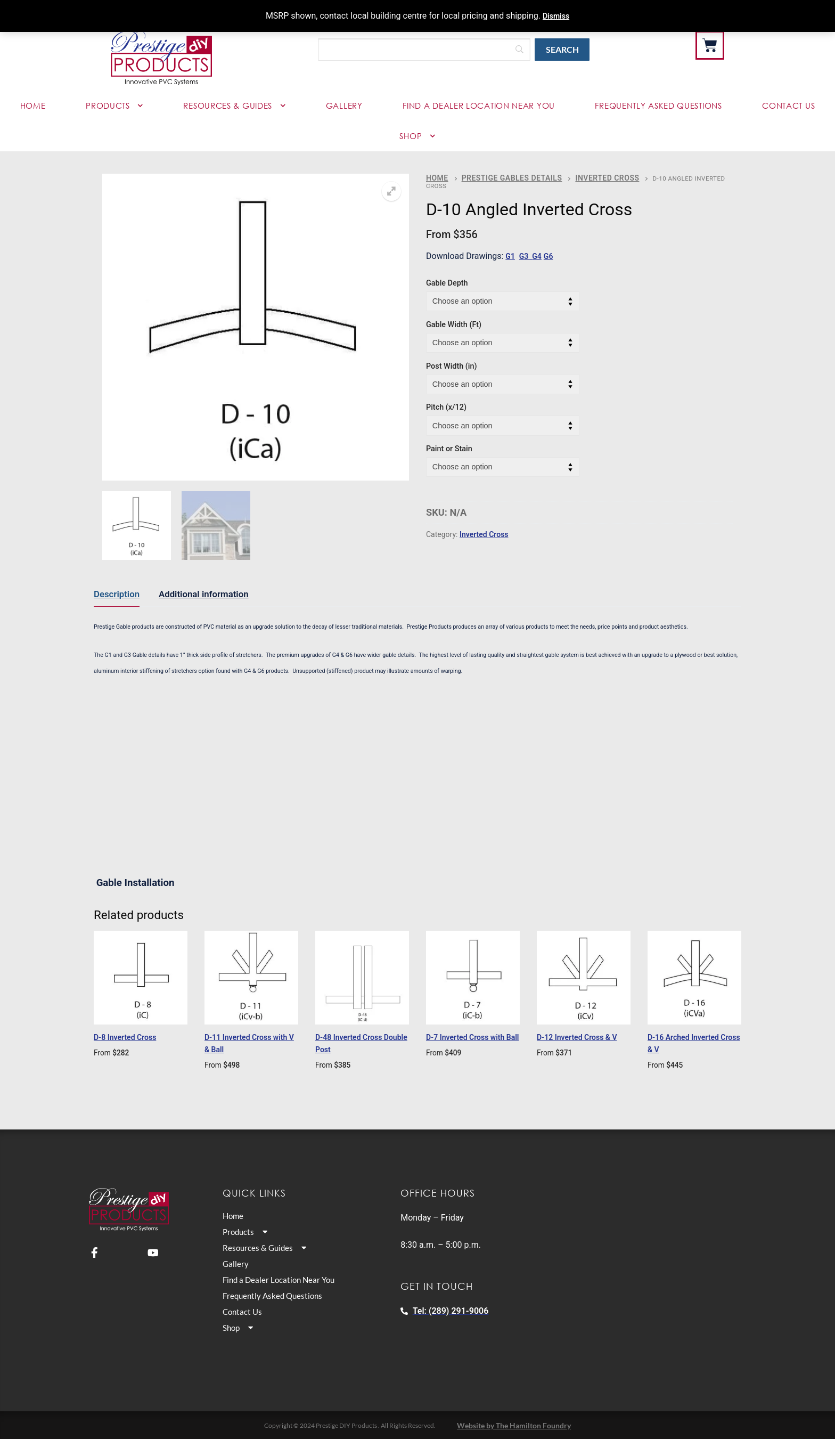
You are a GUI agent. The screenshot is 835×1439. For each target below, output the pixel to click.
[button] (391, 191)
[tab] (117, 594)
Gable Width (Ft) (453, 315)
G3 (527, 247)
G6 (553, 247)
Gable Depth (447, 274)
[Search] (424, 49)
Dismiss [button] (556, 16)
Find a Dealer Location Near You (479, 105)
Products (114, 105)
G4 (540, 247)
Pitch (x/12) (446, 398)
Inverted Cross (581, 177)
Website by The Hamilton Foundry (513, 1425)
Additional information (204, 594)
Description (117, 594)
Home (33, 105)
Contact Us (788, 105)
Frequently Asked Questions (658, 105)
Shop (417, 136)
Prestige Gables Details (500, 177)
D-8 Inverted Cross (133, 1036)
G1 (510, 247)
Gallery (344, 105)
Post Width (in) (451, 357)
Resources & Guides (234, 105)
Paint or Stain (449, 439)
